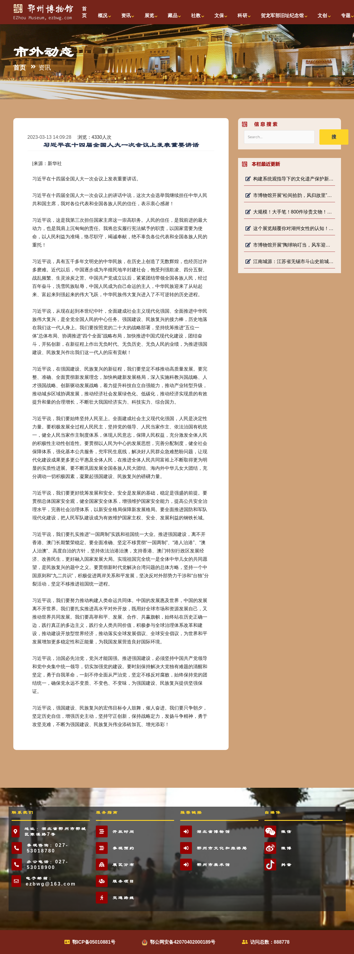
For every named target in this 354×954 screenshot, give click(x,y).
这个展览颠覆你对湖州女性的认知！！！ (289, 228)
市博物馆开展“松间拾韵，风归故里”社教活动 (289, 195)
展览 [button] (149, 15)
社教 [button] (196, 15)
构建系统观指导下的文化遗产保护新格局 (289, 178)
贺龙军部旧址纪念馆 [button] (282, 15)
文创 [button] (322, 15)
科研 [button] (242, 15)
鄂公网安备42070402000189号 (182, 942)
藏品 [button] (172, 15)
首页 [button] (84, 12)
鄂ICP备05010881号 (93, 942)
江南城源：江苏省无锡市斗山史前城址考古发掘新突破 (289, 261)
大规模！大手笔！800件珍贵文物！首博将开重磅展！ (289, 211)
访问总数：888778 (270, 942)
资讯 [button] (126, 15)
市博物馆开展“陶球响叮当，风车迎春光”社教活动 (289, 244)
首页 (19, 67)
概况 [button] (102, 15)
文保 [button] (219, 15)
